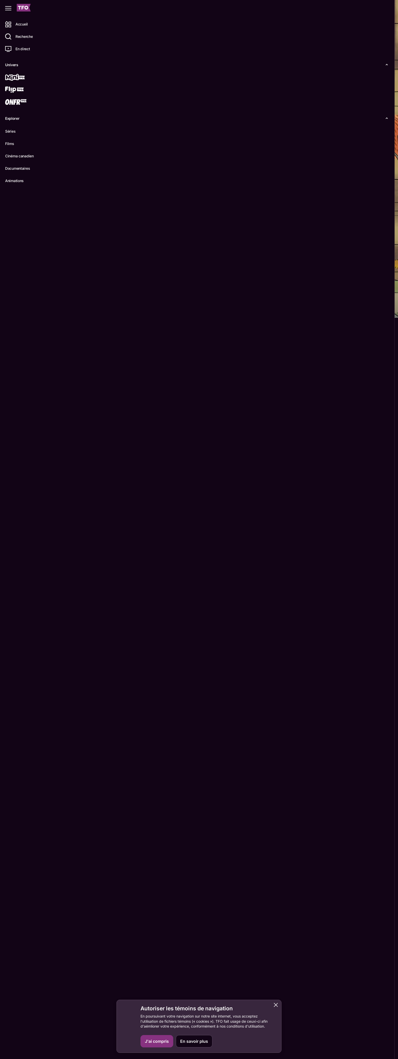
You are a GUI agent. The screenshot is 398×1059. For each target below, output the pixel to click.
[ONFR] (22, 102)
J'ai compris (157, 1041)
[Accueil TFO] (24, 8)
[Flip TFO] (22, 90)
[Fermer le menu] (8, 8)
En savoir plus (194, 1041)
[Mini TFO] (22, 78)
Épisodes (96, 309)
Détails (71, 309)
